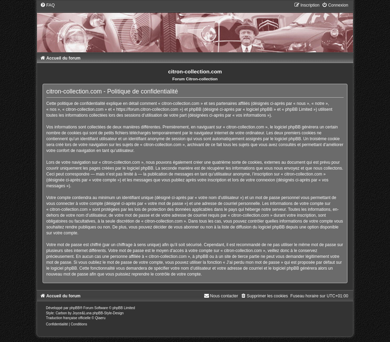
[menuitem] (47, 5)
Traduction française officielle (68, 318)
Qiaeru (100, 318)
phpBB (75, 308)
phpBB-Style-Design (108, 313)
